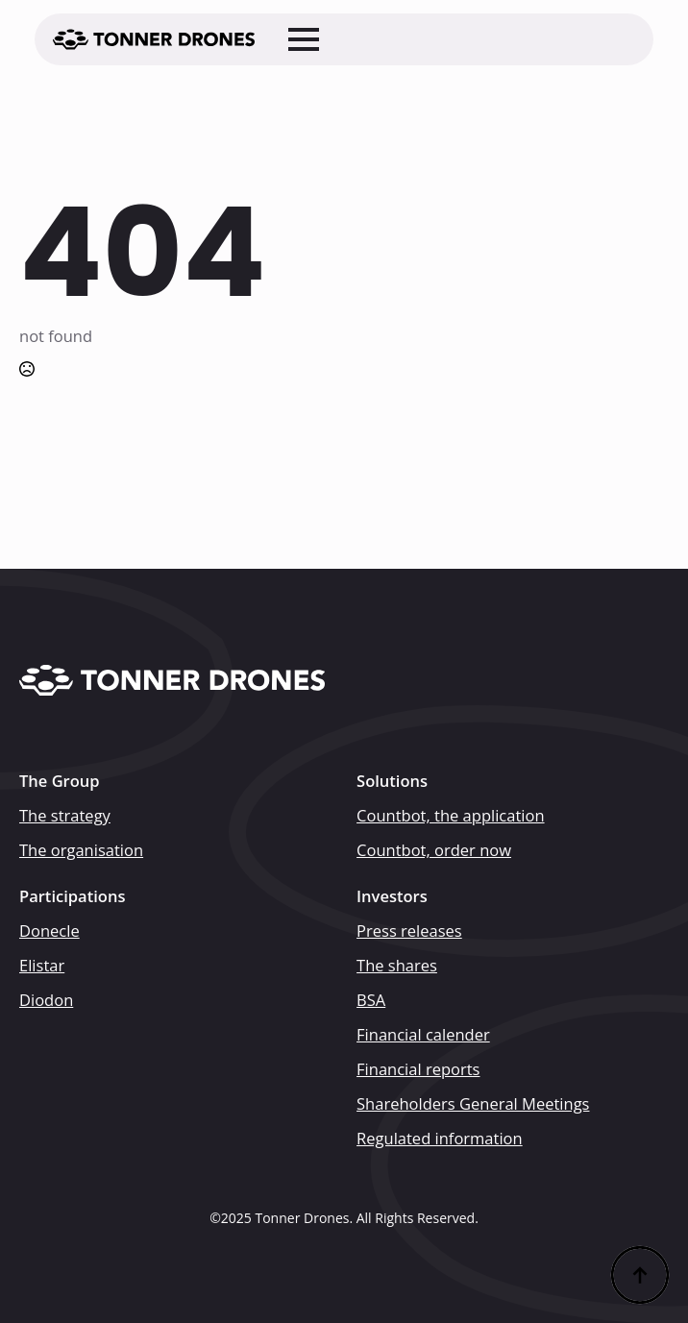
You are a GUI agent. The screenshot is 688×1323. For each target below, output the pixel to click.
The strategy (65, 815)
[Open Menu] (303, 39)
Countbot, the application (450, 815)
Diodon (46, 1000)
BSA (370, 1000)
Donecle (49, 931)
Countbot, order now (433, 850)
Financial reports (417, 1069)
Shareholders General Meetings (472, 1104)
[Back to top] (640, 1275)
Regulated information (439, 1138)
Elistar (41, 965)
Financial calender (423, 1034)
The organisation (81, 850)
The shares (396, 965)
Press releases (409, 931)
